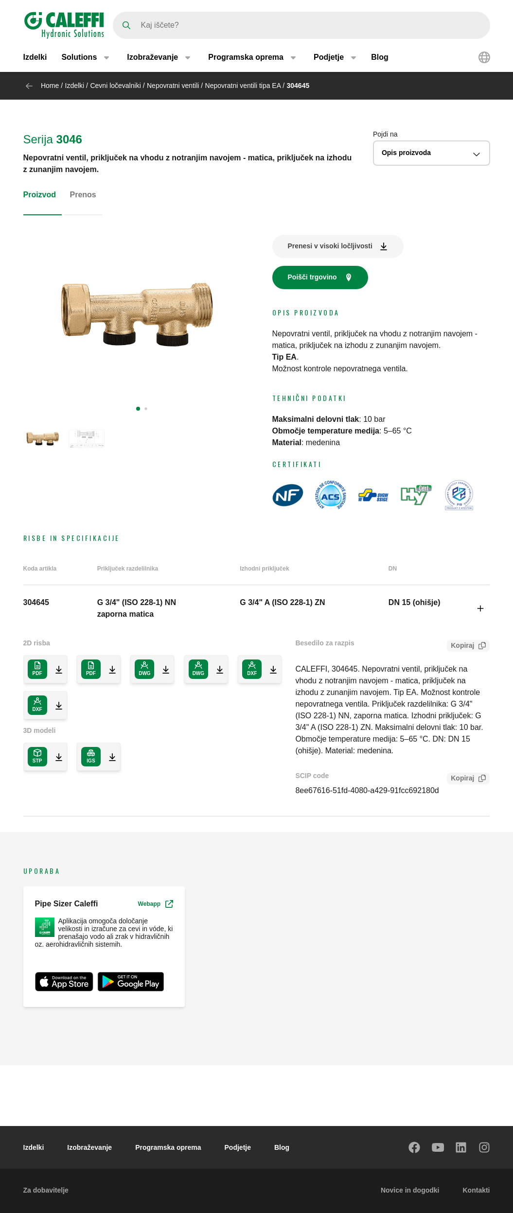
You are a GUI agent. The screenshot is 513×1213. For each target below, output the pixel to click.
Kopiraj (460, 646)
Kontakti (476, 1190)
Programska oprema (168, 1147)
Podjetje (238, 1147)
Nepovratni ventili (174, 85)
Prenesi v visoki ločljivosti (330, 246)
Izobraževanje (89, 1147)
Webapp (155, 904)
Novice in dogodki (410, 1190)
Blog (380, 57)
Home (50, 85)
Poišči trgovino (312, 277)
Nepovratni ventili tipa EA (244, 85)
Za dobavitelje (46, 1190)
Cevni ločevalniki (115, 85)
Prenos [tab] (83, 195)
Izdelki (35, 57)
